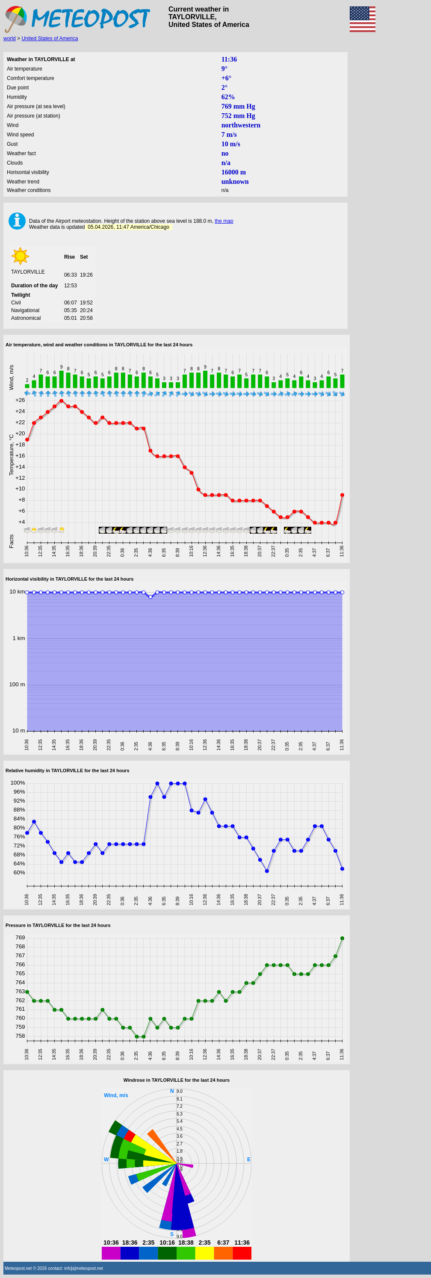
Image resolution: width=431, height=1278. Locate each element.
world (9, 38)
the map (224, 221)
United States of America (49, 38)
